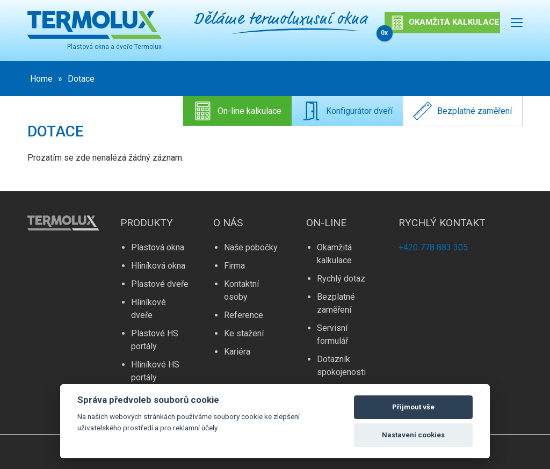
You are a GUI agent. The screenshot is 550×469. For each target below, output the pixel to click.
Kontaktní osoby (241, 290)
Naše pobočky (251, 247)
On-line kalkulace (237, 111)
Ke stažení (244, 333)
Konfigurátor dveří (347, 111)
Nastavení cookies (413, 435)
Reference (243, 315)
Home (41, 79)
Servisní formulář (332, 334)
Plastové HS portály (154, 339)
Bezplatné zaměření (462, 111)
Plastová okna (157, 247)
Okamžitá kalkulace (334, 253)
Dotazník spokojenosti (341, 365)
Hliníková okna (158, 266)
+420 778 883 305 (433, 247)
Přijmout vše (413, 407)
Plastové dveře (160, 284)
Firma (234, 266)
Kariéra (237, 352)
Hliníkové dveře (148, 308)
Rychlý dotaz (341, 278)
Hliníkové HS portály (155, 371)
